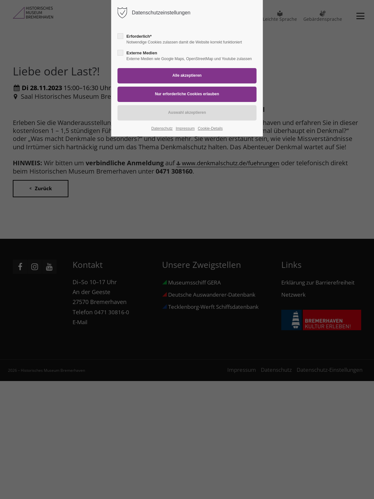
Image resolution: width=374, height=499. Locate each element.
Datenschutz (162, 128)
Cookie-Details (210, 128)
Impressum (185, 128)
